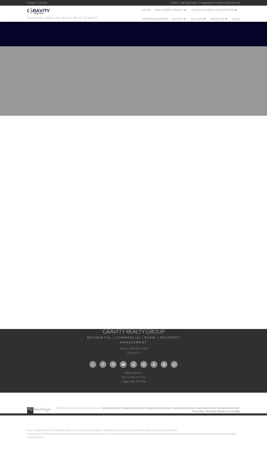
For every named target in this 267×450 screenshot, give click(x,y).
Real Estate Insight (169, 9)
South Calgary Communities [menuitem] (213, 9)
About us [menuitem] (217, 18)
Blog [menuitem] (236, 18)
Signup (31, 2)
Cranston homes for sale (184, 408)
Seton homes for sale (111, 408)
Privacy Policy (198, 411)
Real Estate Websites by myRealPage (223, 411)
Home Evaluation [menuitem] (155, 18)
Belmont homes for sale (228, 408)
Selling (196, 18)
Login (43, 2)
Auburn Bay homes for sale (159, 408)
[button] (92, 364)
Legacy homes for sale (206, 408)
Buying (177, 18)
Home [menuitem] (146, 9)
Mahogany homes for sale (134, 408)
